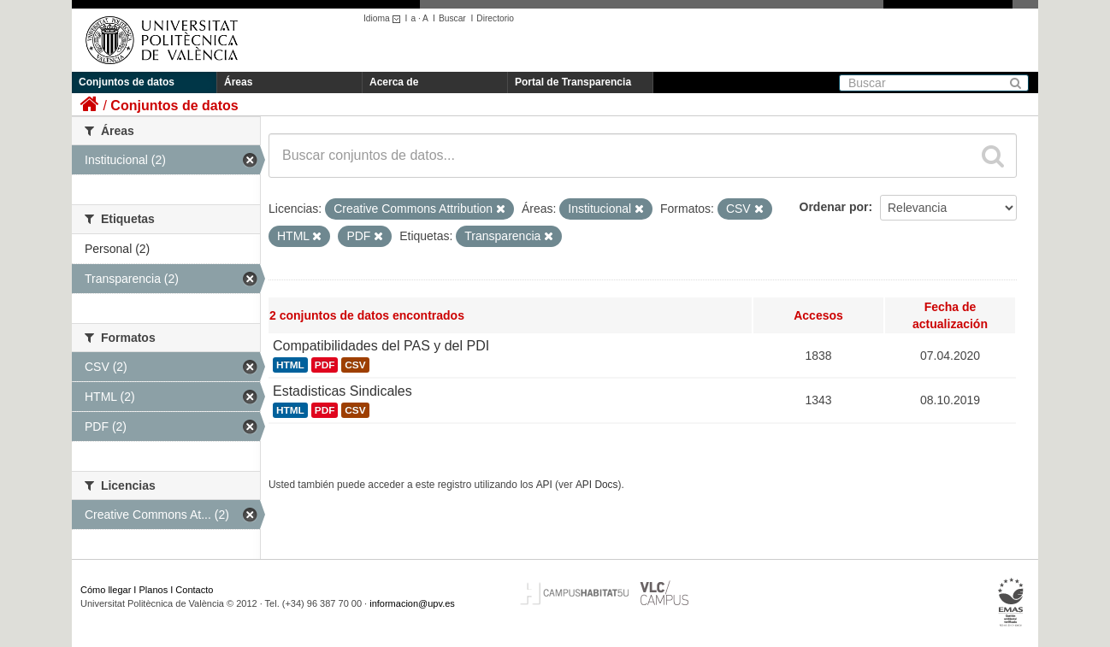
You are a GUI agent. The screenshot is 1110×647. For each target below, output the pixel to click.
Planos (153, 590)
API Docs (597, 485)
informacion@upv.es (412, 603)
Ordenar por (834, 207)
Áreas (238, 82)
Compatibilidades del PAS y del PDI (381, 345)
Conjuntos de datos (126, 82)
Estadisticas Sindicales (342, 391)
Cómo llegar (105, 590)
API (544, 485)
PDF (325, 365)
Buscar (452, 18)
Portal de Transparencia (573, 82)
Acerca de (393, 82)
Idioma (384, 18)
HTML (290, 365)
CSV (355, 365)
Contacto (194, 590)
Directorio (495, 18)
